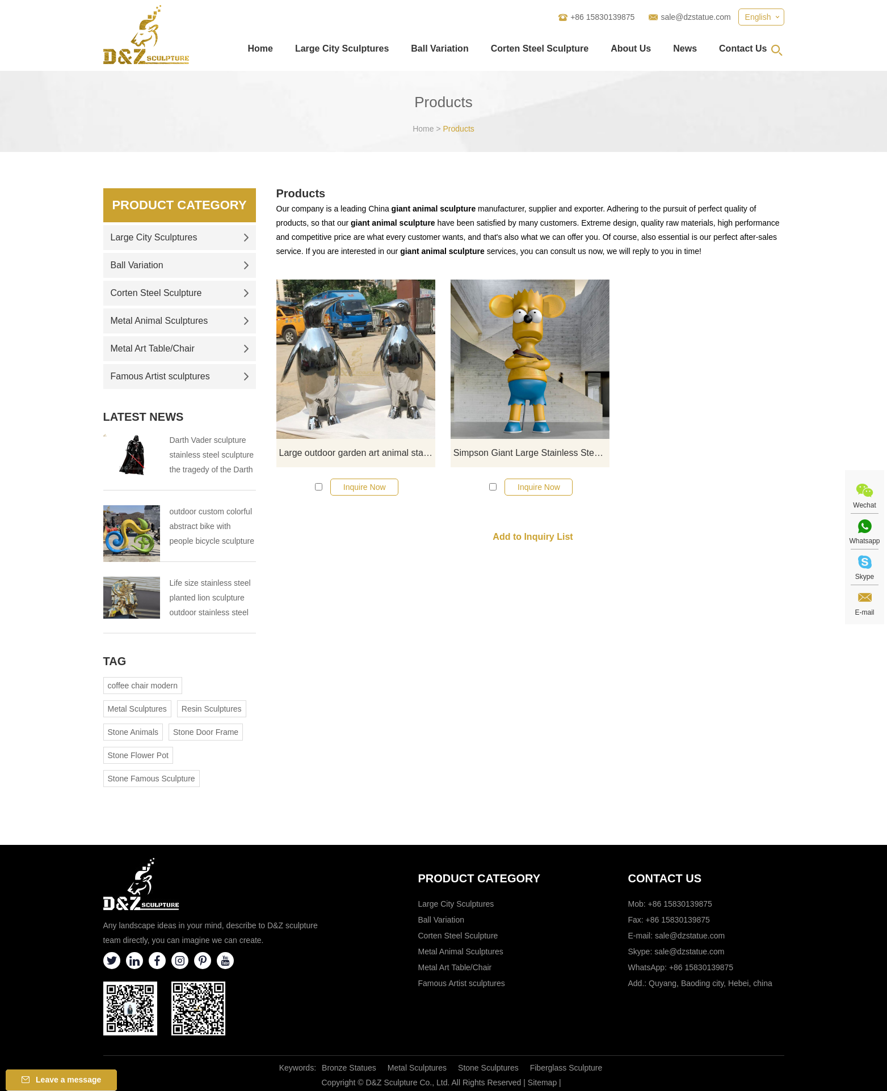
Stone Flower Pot (138, 755)
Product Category (179, 205)
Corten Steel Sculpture (539, 48)
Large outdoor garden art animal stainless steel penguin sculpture (357, 453)
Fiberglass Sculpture (566, 1067)
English (758, 17)
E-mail (864, 612)
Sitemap (542, 1082)
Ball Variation (439, 48)
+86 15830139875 (701, 967)
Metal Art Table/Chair (180, 348)
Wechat (864, 505)
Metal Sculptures (137, 708)
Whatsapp (864, 541)
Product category (479, 878)
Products (458, 128)
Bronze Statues (349, 1067)
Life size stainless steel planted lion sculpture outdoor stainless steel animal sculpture (210, 599)
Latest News (143, 417)
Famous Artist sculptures (180, 376)
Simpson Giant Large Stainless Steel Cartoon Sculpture (531, 453)
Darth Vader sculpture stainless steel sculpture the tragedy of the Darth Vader (212, 456)
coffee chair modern (143, 685)
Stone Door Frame (205, 732)
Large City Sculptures (342, 48)
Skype (864, 577)
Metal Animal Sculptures (180, 320)
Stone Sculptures (488, 1067)
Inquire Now (364, 487)
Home (259, 48)
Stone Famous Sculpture (151, 778)
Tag (115, 661)
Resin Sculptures (212, 708)
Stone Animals (133, 732)
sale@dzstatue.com (695, 17)
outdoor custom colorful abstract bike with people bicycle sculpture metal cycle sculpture (212, 527)
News (685, 48)
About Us (631, 48)
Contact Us (743, 48)
